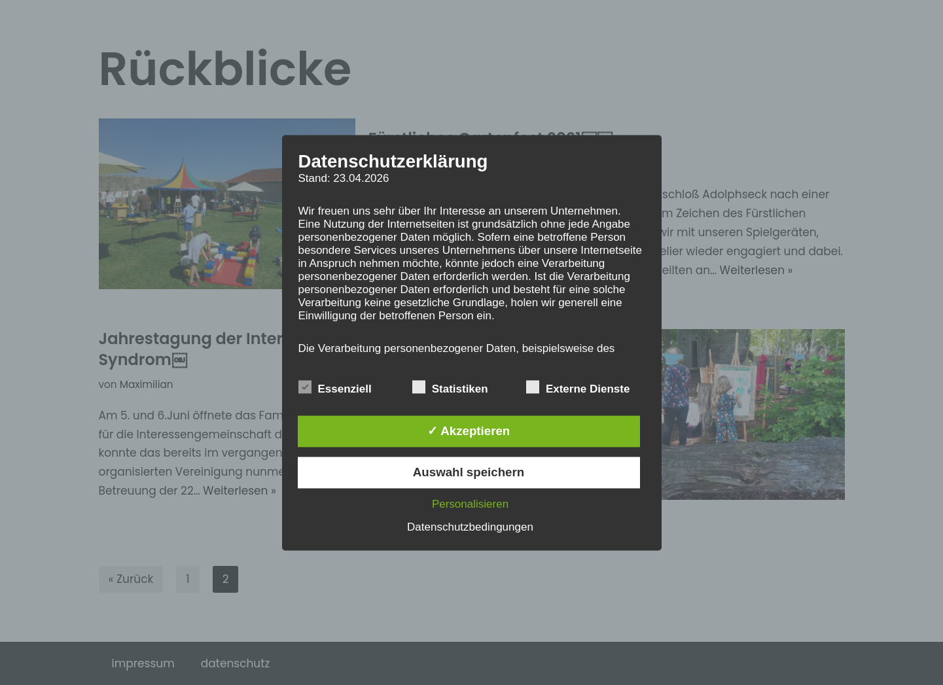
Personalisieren (470, 504)
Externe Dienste (578, 387)
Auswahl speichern (468, 472)
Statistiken (450, 387)
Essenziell (335, 387)
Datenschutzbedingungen (470, 527)
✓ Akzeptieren (468, 431)
